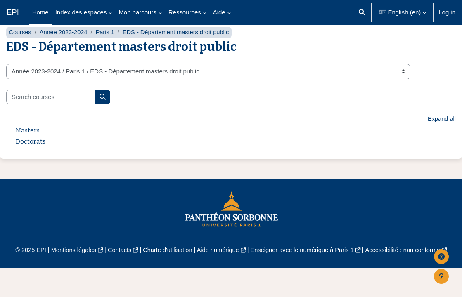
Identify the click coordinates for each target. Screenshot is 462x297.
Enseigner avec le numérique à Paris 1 (304, 266)
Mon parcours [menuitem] (137, 12)
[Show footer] (441, 276)
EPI (13, 12)
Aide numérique (217, 266)
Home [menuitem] (40, 12)
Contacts (117, 266)
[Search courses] (50, 113)
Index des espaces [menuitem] (81, 12)
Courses (20, 48)
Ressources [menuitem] (184, 12)
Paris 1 (107, 48)
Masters (28, 147)
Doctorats (30, 158)
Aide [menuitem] (219, 12)
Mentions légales (70, 266)
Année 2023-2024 (64, 48)
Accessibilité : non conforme (407, 266)
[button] (362, 12)
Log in (446, 12)
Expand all (441, 135)
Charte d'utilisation (166, 266)
